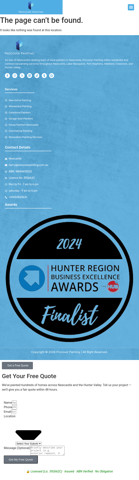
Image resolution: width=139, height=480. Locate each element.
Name (8, 402)
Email (7, 411)
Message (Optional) (17, 448)
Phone (8, 407)
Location (10, 416)
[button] (131, 7)
